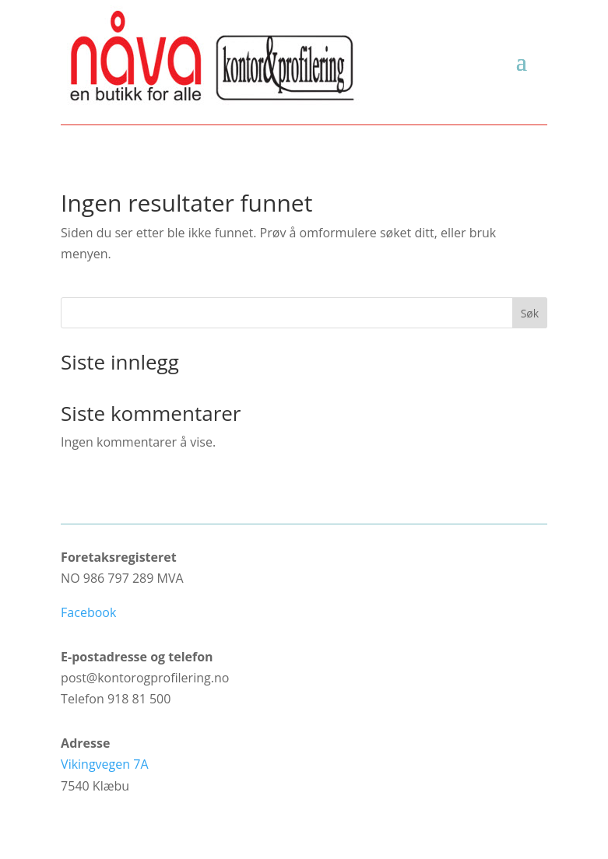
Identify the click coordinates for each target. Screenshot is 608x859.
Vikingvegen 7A (104, 764)
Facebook (88, 612)
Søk (530, 313)
